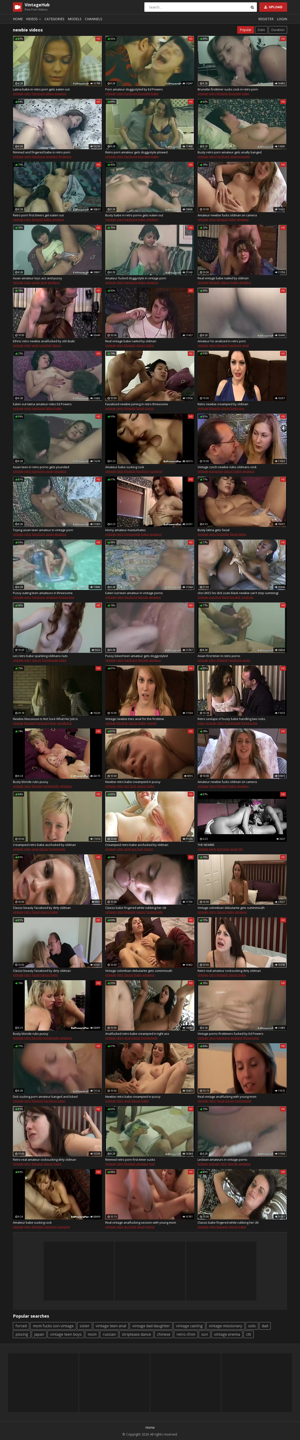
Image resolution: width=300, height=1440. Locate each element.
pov (241, 408)
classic (225, 282)
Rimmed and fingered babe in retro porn (41, 152)
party (212, 849)
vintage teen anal (111, 1325)
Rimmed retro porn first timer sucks (130, 1159)
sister (85, 1325)
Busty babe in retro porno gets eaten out (134, 215)
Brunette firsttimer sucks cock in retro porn (228, 89)
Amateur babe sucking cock (124, 467)
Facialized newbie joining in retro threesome (136, 404)
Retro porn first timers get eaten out (38, 215)
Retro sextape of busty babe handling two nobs (231, 719)
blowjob (222, 93)
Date (261, 29)
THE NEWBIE (206, 845)
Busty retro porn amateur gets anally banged (230, 152)
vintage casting (189, 1325)
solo (252, 1325)
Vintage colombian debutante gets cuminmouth (231, 908)
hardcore (38, 93)
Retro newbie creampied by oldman (223, 404)
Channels (93, 19)
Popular (245, 29)
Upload (272, 7)
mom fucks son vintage (53, 1325)
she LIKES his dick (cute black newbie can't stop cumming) (238, 593)
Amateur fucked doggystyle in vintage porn (135, 278)
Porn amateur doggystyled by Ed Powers (134, 89)
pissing (21, 1334)
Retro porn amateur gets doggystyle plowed (136, 152)
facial (140, 408)
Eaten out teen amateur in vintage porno (134, 593)
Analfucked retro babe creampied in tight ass (137, 1033)
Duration (278, 29)
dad (265, 1325)
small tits (247, 597)
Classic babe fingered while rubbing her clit (135, 908)
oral (152, 1164)
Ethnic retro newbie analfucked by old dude (44, 341)
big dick (235, 597)
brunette (144, 93)
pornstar (223, 849)
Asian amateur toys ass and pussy (37, 278)
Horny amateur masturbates (125, 530)
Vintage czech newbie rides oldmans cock (227, 467)
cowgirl (152, 723)
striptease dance (136, 1334)
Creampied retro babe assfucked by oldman (44, 845)
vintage (18, 93)
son (204, 1334)
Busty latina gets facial (213, 530)
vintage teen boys (66, 1334)
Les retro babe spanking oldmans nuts (40, 656)
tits (241, 849)
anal (233, 156)
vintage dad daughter (151, 1325)
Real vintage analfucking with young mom (227, 1096)
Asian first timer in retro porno (219, 656)
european (216, 471)
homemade (132, 534)
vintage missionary (225, 1325)
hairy (201, 723)
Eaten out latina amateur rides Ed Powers (42, 404)
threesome (66, 597)
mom (92, 1334)
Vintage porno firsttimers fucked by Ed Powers (230, 1033)
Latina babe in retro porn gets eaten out (41, 89)
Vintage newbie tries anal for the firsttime (134, 719)
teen (53, 723)
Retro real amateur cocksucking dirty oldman (229, 971)
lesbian (203, 1164)
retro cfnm (185, 1334)
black (225, 597)
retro (27, 93)
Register (266, 19)
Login (282, 19)
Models (75, 19)
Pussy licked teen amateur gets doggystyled (136, 656)
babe (155, 93)
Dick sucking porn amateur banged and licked (45, 1096)
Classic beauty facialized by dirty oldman (42, 908)
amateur (60, 93)
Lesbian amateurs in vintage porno (222, 1159)
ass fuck (130, 786)
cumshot (45, 345)
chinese (163, 1334)
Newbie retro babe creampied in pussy (133, 782)
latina (50, 93)
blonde (143, 597)
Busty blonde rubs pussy (30, 782)
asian (36, 282)
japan (39, 1334)
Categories (54, 19)
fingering (65, 156)
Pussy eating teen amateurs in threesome (43, 593)
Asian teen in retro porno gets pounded (41, 467)
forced (21, 1325)
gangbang (64, 723)
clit (248, 1334)
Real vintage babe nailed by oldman (223, 278)
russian (109, 1334)
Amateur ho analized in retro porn (222, 341)
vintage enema (227, 1334)
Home (18, 19)
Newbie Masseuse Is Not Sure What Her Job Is (45, 719)
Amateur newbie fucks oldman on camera (227, 215)
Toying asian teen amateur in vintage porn (43, 530)
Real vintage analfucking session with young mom (140, 1222)
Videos (34, 19)
